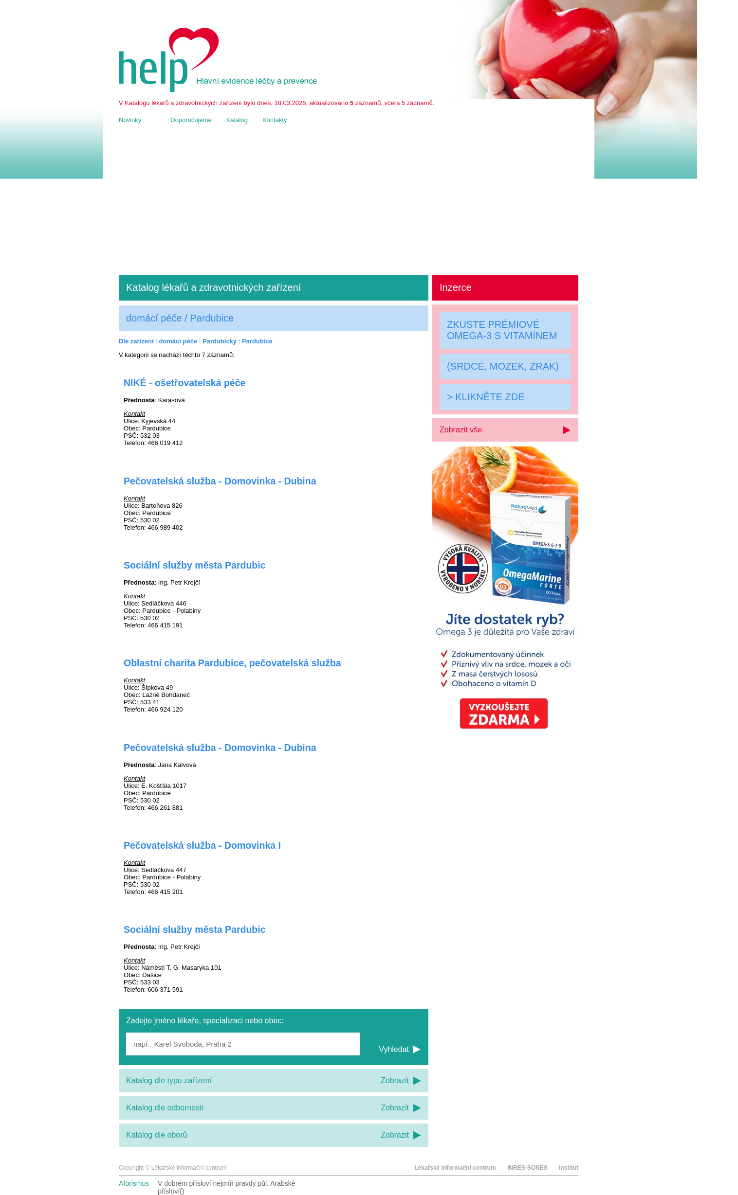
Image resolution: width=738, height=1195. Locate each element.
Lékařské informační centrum (455, 1167)
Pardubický (220, 341)
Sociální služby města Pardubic (195, 565)
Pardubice (257, 341)
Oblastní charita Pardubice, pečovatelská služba (232, 663)
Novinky (130, 120)
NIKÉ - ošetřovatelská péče (184, 382)
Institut (568, 1167)
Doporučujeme (191, 120)
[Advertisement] (348, 199)
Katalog (237, 120)
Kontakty (274, 120)
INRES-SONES (527, 1167)
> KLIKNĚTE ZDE (486, 397)
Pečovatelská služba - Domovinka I (202, 845)
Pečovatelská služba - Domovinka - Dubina (220, 481)
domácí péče (178, 341)
